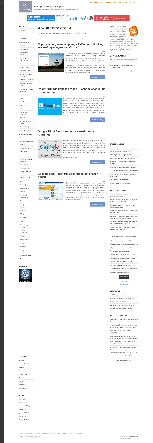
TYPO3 (22, 105)
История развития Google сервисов (121, 155)
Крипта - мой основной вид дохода (121, 265)
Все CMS (23, 109)
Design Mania (114, 309)
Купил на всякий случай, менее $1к (121, 248)
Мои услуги (117, 2)
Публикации (22, 385)
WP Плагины (24, 102)
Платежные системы (26, 79)
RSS (118, 50)
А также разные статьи (124, 360)
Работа (135, 2)
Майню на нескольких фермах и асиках (123, 258)
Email (123, 50)
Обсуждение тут (124, 285)
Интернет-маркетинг (26, 141)
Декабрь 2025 (23, 413)
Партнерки (23, 46)
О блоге (89, 2)
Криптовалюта (24, 49)
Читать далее (97, 77)
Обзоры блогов (25, 214)
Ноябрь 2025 (23, 416)
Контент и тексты (25, 130)
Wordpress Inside (115, 305)
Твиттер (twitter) (25, 177)
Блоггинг (23, 210)
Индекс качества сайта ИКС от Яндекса (122, 158)
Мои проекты (24, 239)
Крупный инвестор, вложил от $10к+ (122, 241)
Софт (20, 181)
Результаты (124, 282)
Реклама (109, 2)
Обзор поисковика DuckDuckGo (120, 183)
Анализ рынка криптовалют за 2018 (121, 151)
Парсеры (23, 192)
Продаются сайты (24, 371)
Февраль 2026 (23, 406)
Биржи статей (24, 67)
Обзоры (22, 236)
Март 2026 (22, 402)
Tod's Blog (25, 6)
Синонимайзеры (25, 201)
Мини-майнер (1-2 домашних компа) (122, 261)
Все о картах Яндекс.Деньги (119, 180)
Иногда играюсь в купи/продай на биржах (123, 255)
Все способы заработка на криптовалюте (123, 167)
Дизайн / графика (25, 127)
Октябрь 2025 (23, 420)
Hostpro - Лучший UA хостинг (119, 302)
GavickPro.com (126, 438)
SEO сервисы (24, 165)
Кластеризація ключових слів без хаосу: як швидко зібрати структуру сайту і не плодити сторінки (124, 355)
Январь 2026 (23, 409)
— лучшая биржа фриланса (123, 71)
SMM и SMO (24, 145)
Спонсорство (23, 388)
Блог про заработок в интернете (49, 7)
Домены (22, 118)
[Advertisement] (124, 108)
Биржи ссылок (24, 64)
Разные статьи (25, 259)
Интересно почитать (26, 243)
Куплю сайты (127, 2)
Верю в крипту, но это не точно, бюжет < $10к (124, 244)
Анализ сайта (24, 188)
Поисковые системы (26, 148)
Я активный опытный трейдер (120, 251)
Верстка (22, 98)
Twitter (128, 50)
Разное (21, 221)
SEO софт (23, 185)
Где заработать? (99, 2)
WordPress (23, 95)
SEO (21, 138)
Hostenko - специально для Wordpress (122, 298)
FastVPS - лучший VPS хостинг (120, 295)
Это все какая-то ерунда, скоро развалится (124, 268)
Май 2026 (22, 399)
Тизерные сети (25, 71)
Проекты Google (25, 168)
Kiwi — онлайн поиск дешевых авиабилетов (124, 170)
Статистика (23, 151)
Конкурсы (23, 217)
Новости (23, 246)
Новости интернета (26, 255)
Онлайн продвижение (26, 134)
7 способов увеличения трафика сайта (122, 148)
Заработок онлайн (24, 42)
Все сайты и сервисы (25, 156)
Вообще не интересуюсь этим (120, 272)
